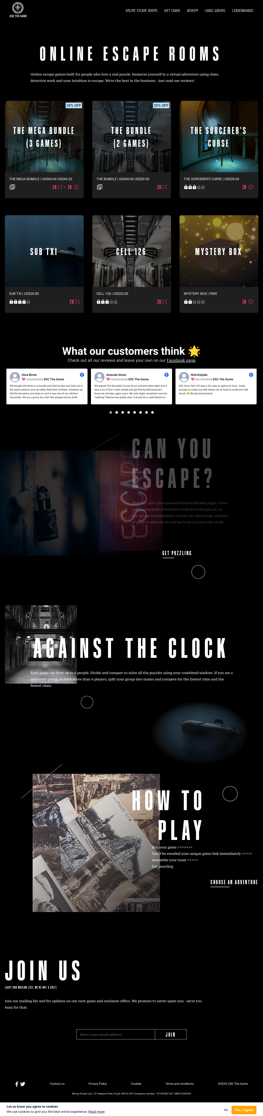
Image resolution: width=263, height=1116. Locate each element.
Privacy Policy (98, 1083)
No (226, 1110)
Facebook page (181, 360)
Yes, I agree (244, 1110)
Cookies (136, 1083)
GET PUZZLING (174, 553)
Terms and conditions (179, 1083)
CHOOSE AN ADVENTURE (239, 882)
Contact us (57, 1083)
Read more (96, 1112)
